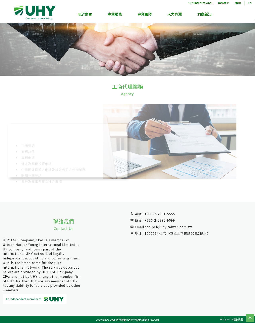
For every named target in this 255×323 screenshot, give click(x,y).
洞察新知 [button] (204, 14)
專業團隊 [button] (145, 14)
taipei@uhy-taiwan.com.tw (169, 226)
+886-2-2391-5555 (160, 213)
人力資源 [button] (175, 14)
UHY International (200, 3)
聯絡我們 (223, 3)
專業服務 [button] (115, 14)
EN (250, 3)
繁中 (238, 3)
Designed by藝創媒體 (231, 319)
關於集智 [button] (85, 14)
